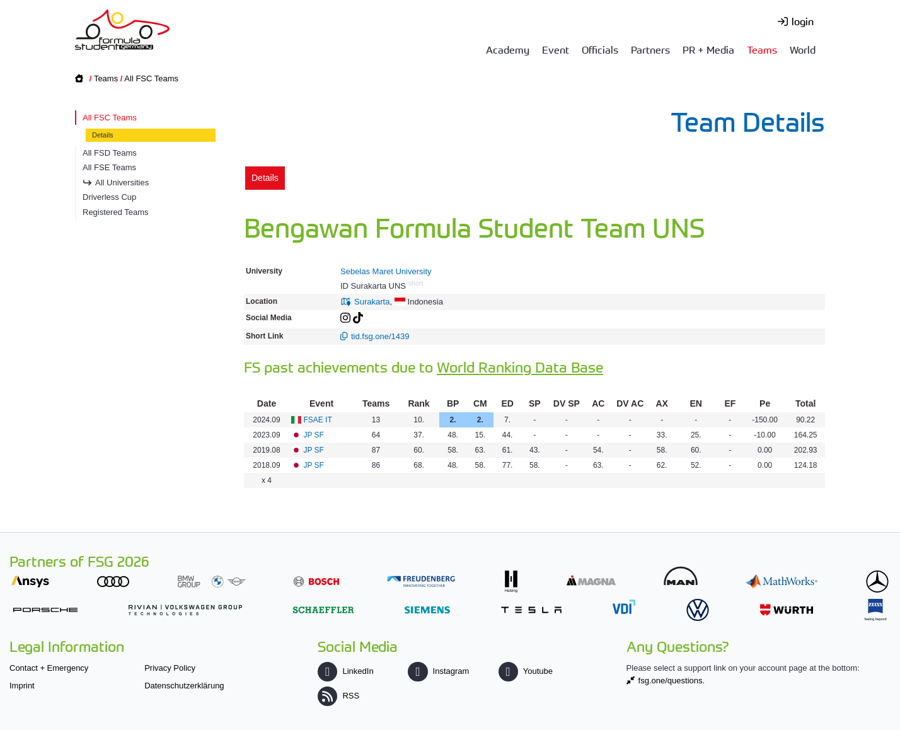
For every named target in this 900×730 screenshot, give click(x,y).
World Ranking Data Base (520, 366)
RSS (338, 695)
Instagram (438, 671)
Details (102, 135)
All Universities (122, 182)
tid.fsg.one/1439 (380, 336)
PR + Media (708, 49)
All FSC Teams (151, 78)
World (803, 49)
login (803, 20)
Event (555, 49)
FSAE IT (317, 419)
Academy (507, 49)
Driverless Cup (109, 197)
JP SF (313, 435)
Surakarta (371, 301)
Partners (650, 49)
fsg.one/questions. (671, 680)
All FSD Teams (110, 153)
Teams (762, 49)
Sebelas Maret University (386, 271)
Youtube (526, 671)
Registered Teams (116, 212)
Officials (600, 49)
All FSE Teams (109, 167)
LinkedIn (345, 671)
